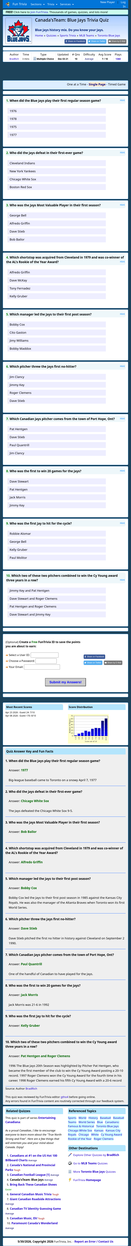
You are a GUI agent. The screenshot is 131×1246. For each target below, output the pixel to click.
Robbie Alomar (20, 533)
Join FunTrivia (39, 12)
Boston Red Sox (21, 187)
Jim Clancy (17, 377)
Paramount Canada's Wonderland (34, 1223)
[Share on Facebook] (75, 41)
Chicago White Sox (23, 179)
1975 (13, 127)
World (82, 1118)
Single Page (97, 84)
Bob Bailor (17, 239)
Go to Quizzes (90, 1163)
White (95, 1134)
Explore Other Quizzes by (96, 1155)
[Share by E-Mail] (117, 41)
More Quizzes (94, 1172)
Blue (100, 1122)
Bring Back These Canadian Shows (33, 1184)
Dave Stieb (17, 231)
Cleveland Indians (22, 163)
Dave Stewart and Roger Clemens (33, 598)
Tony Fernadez (20, 288)
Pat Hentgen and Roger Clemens (33, 606)
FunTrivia (87, 1180)
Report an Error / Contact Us (93, 1241)
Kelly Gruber (18, 296)
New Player (107, 2)
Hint (122, 100)
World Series (87, 1122)
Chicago (84, 1134)
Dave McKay (18, 280)
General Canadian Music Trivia (31, 1194)
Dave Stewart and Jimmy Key (30, 614)
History (93, 1118)
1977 (13, 135)
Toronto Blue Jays (107, 1126)
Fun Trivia (16, 4)
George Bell (18, 215)
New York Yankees (23, 171)
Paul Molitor (18, 558)
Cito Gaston (18, 332)
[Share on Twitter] (97, 41)
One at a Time (76, 84)
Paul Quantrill (19, 445)
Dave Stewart (19, 481)
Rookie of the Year (80, 1139)
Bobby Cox (17, 324)
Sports (72, 1118)
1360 (118, 58)
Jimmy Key (17, 385)
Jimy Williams (19, 340)
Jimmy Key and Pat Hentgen (29, 590)
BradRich (14, 58)
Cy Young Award (111, 1134)
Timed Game (117, 84)
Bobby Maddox (20, 348)
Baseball (105, 1118)
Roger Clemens (20, 393)
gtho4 (64, 1097)
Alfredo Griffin (20, 223)
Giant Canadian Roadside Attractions (35, 1199)
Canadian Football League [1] (30, 1175)
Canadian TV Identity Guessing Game (35, 1208)
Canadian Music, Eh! (23, 1218)
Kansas (98, 1130)
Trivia (51, 4)
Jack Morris (17, 497)
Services (65, 4)
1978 (13, 119)
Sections (36, 4)
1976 (13, 111)
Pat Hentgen (19, 429)
